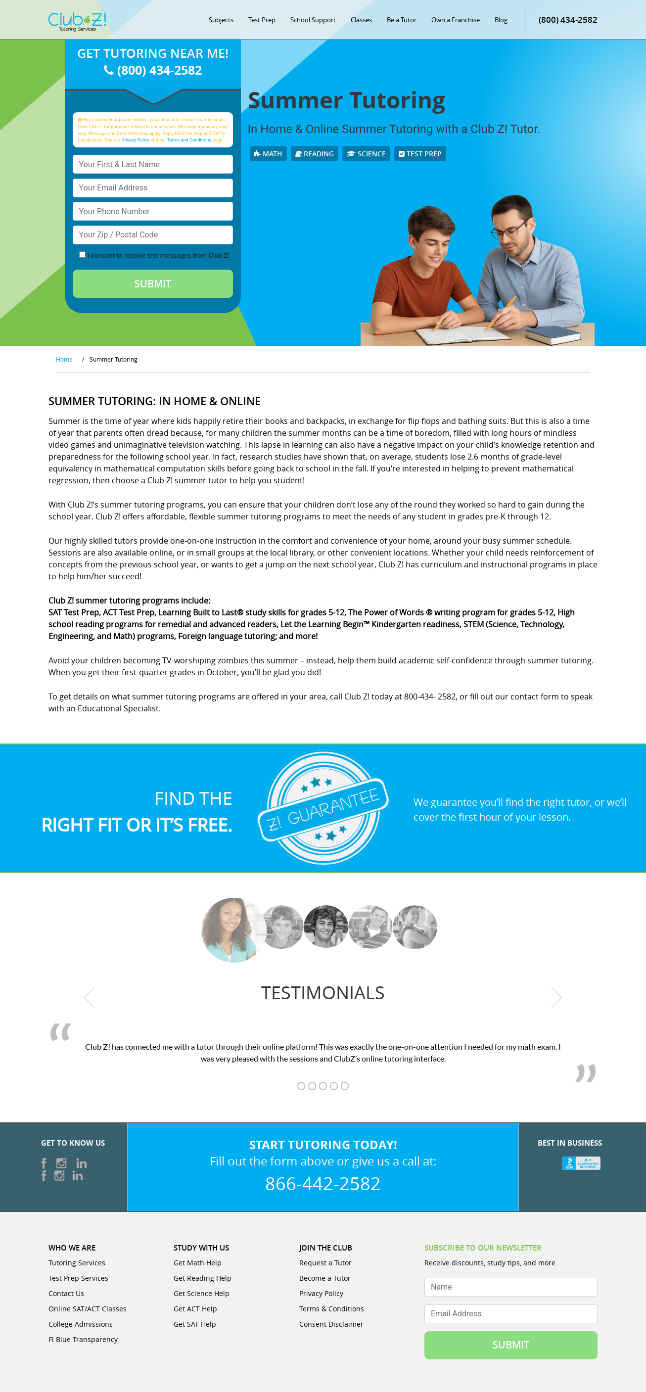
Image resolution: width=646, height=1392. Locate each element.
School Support (313, 19)
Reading (314, 153)
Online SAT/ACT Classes (87, 1308)
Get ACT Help (195, 1308)
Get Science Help (202, 1293)
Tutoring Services (76, 1262)
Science (366, 153)
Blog (501, 19)
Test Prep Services (78, 1278)
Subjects (221, 19)
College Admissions (80, 1324)
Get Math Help (198, 1262)
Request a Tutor (325, 1262)
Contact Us (66, 1293)
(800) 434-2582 (568, 19)
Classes (361, 19)
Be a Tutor (401, 19)
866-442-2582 (323, 1183)
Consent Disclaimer (331, 1324)
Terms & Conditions (331, 1308)
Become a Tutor (325, 1278)
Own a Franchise (455, 19)
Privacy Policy (136, 139)
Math (268, 153)
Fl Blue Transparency (83, 1339)
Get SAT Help (195, 1324)
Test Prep (262, 19)
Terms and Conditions (189, 139)
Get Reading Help (202, 1278)
